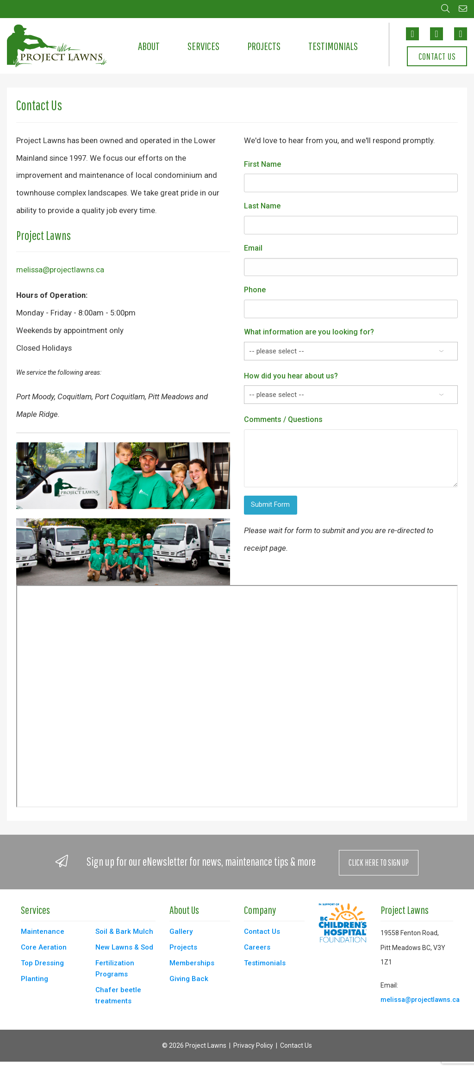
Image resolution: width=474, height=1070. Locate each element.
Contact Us (437, 56)
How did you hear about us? (291, 375)
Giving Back (188, 979)
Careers (257, 947)
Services (203, 45)
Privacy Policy (253, 1045)
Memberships (191, 963)
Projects (264, 45)
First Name (262, 164)
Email (253, 248)
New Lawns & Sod (124, 947)
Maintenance (42, 931)
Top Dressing (42, 963)
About (149, 45)
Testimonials (333, 45)
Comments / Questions (283, 419)
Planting (34, 979)
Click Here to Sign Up (379, 862)
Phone (255, 289)
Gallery (181, 931)
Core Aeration (44, 947)
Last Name (262, 205)
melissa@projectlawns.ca (60, 269)
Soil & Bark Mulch (124, 931)
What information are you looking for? (309, 331)
